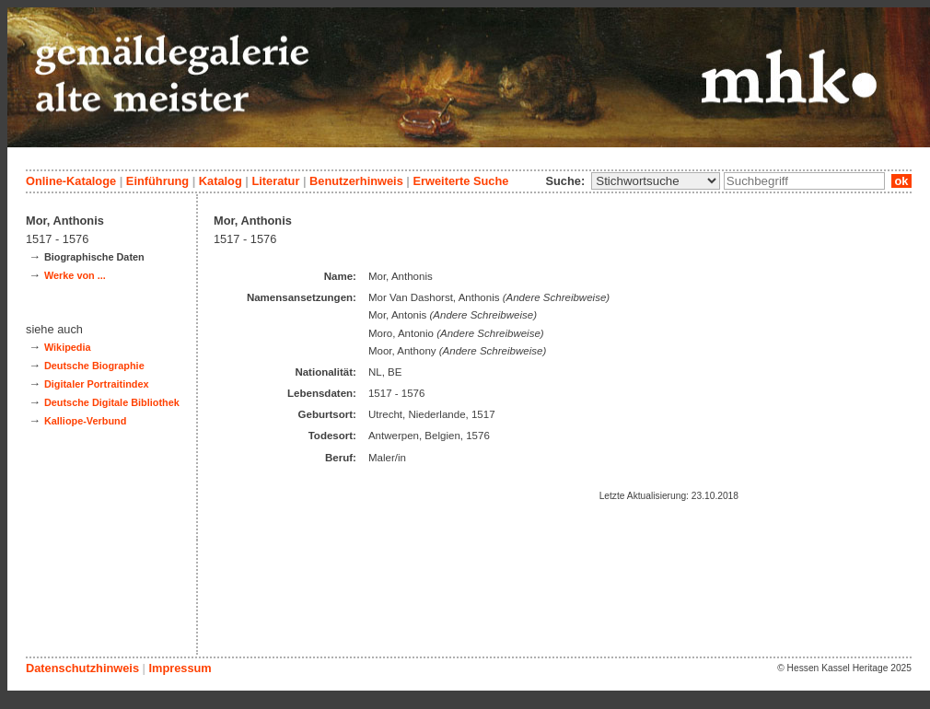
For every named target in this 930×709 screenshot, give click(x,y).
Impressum (179, 668)
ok (901, 181)
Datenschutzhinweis (82, 668)
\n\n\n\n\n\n (655, 181)
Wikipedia (67, 347)
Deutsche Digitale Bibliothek (112, 402)
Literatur (275, 181)
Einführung (157, 181)
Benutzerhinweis (356, 181)
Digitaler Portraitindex (96, 383)
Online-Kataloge (71, 181)
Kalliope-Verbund (85, 420)
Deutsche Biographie (94, 365)
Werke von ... (75, 275)
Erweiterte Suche (460, 181)
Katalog (220, 181)
